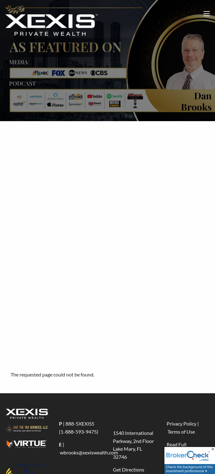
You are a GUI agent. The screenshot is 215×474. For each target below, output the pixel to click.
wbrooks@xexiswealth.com (89, 452)
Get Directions (128, 469)
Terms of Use (181, 432)
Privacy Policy (181, 423)
